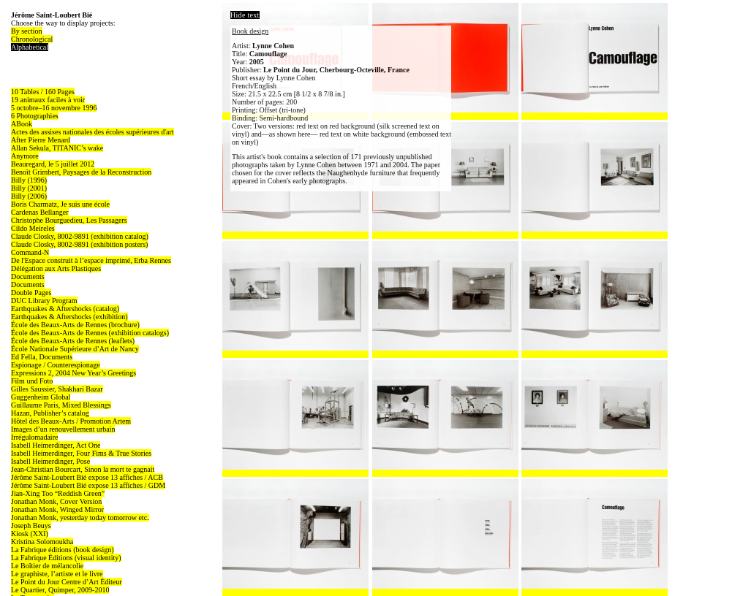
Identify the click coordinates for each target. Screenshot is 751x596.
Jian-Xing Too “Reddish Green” (58, 493)
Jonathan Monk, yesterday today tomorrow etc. (80, 517)
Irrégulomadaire (34, 437)
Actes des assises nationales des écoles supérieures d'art (92, 132)
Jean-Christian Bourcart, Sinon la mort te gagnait (82, 469)
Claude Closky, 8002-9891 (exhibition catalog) (79, 236)
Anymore (25, 156)
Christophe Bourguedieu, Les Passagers (69, 220)
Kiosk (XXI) (29, 534)
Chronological (32, 39)
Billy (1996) (29, 180)
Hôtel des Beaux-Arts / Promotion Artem (71, 421)
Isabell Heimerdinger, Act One (55, 445)
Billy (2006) (29, 196)
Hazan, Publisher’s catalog (50, 413)
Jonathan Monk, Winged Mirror (57, 509)
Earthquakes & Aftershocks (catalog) (65, 309)
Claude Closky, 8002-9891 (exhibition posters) (79, 244)
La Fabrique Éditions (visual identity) (66, 558)
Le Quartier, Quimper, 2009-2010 (60, 590)
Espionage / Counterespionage (55, 365)
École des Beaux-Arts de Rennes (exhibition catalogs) (90, 333)
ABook (21, 124)
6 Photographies (35, 116)
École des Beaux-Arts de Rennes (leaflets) (73, 341)
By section (26, 31)
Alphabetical (29, 47)
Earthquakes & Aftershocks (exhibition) (69, 317)
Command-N (30, 252)
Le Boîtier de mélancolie (47, 566)
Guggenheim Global (40, 397)
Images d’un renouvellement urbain (63, 429)
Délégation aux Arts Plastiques (56, 268)
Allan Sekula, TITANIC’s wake (57, 148)
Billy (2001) (29, 188)
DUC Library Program (44, 301)
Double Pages (31, 293)
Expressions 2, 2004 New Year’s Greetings (73, 373)
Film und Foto (32, 381)
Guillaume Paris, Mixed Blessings (61, 405)
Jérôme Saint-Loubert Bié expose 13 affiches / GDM (88, 485)
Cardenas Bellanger (40, 212)
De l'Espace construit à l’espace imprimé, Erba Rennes (91, 260)
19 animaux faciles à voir (48, 100)
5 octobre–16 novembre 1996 (54, 108)
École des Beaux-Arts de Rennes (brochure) (75, 325)
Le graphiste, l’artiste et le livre (57, 574)
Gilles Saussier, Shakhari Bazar (57, 389)
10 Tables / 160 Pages (43, 92)
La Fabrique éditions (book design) (62, 550)
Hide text (245, 15)
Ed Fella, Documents (41, 357)
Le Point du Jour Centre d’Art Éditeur (66, 582)
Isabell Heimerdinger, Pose (50, 461)
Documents (28, 276)
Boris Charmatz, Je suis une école (60, 204)
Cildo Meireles (33, 228)
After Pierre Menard (40, 140)
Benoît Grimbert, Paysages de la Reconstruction (81, 172)
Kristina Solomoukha (42, 542)
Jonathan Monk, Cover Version (56, 501)
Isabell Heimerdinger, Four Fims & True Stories (81, 453)
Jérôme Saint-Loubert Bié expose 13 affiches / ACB (87, 477)
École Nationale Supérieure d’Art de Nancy (75, 349)
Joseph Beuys (31, 526)
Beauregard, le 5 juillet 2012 (52, 164)
